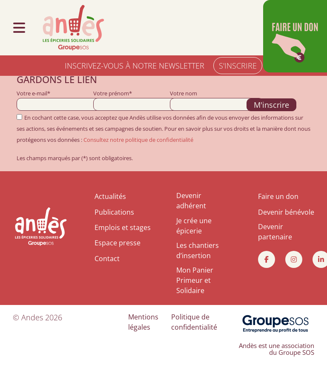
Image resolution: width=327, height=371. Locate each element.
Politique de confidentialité (194, 322)
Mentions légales (143, 322)
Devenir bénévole (286, 212)
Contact (107, 258)
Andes (32, 317)
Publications (114, 212)
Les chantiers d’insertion (197, 250)
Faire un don (278, 196)
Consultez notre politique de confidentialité (138, 140)
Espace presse (118, 242)
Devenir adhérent (191, 200)
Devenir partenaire (275, 232)
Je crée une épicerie (194, 226)
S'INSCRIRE (238, 65)
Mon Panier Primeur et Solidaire (194, 280)
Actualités (110, 196)
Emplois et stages (123, 227)
